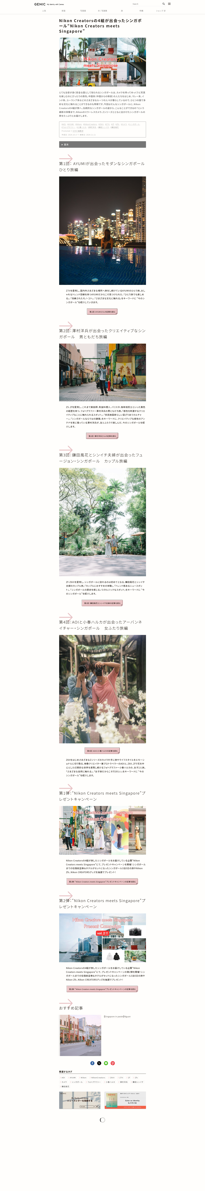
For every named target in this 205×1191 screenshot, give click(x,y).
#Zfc (117, 124)
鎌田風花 (65, 1086)
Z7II (121, 1077)
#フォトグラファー (68, 127)
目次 (66, 144)
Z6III (112, 1077)
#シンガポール (134, 124)
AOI (63, 1077)
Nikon (84, 1077)
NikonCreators (98, 1077)
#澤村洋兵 (92, 127)
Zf (129, 1077)
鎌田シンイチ (138, 1082)
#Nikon (78, 124)
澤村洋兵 (124, 1082)
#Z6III (101, 124)
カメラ (64, 1082)
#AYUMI (70, 124)
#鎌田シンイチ (103, 127)
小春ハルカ (110, 1082)
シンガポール (77, 1082)
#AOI (64, 124)
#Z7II (107, 124)
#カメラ (124, 124)
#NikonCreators (90, 124)
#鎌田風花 (115, 127)
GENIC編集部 (78, 131)
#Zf (112, 124)
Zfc (136, 1077)
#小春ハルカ (81, 127)
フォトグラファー (94, 1082)
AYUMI (73, 1077)
